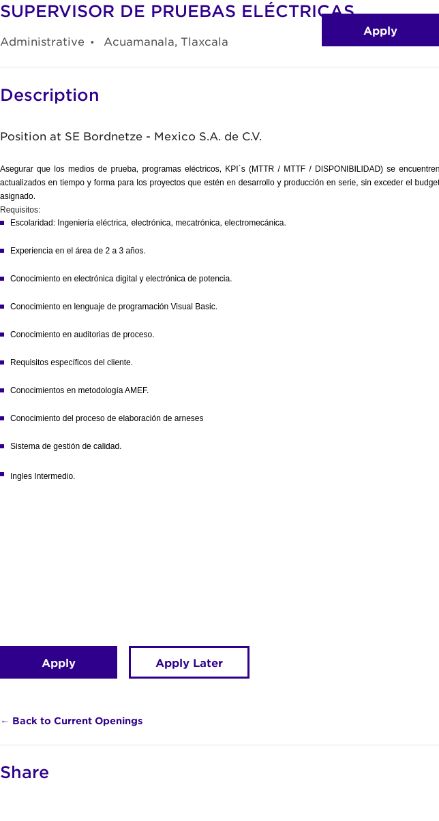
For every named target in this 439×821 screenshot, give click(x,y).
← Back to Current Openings (71, 720)
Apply (380, 30)
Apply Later (189, 662)
